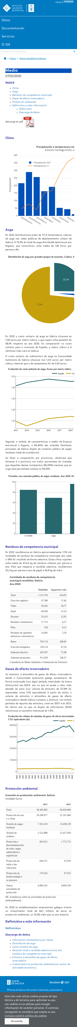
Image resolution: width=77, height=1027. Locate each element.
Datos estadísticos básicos (33, 59)
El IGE (6, 44)
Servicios (8, 36)
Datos (6, 20)
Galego (58, 2)
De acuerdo (16, 1021)
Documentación (13, 28)
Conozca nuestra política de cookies (26, 1016)
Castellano (68, 2)
